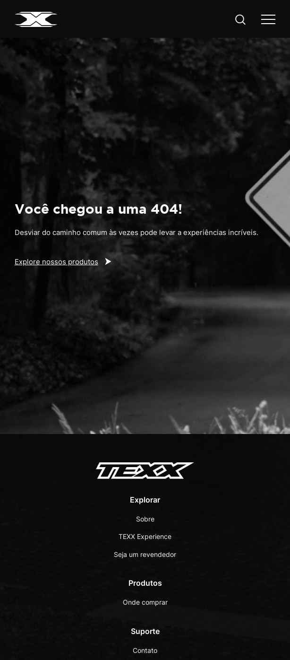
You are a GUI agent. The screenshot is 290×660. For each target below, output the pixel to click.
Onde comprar (145, 602)
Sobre (145, 519)
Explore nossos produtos (56, 261)
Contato (145, 650)
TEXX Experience (145, 536)
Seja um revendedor (145, 554)
